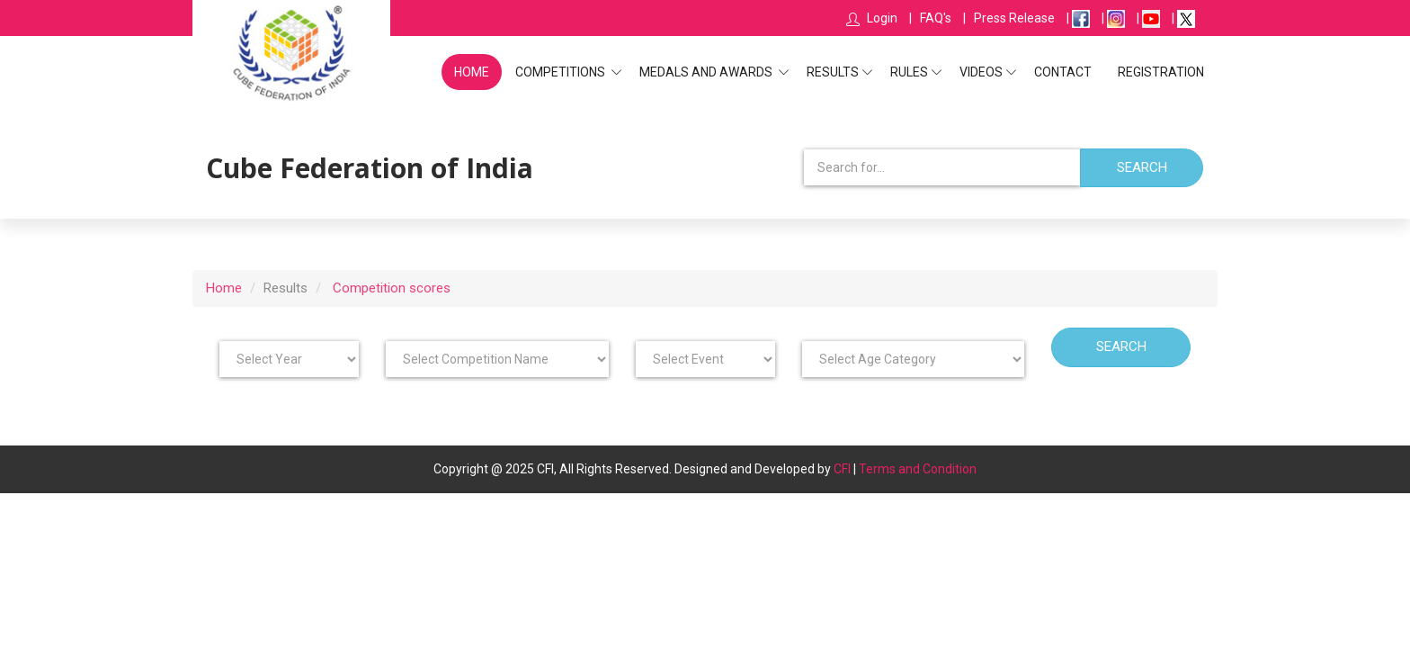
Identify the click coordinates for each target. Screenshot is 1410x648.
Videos (981, 72)
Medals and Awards (707, 72)
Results (833, 72)
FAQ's (935, 18)
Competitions (561, 72)
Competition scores (392, 286)
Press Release (1014, 18)
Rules (909, 72)
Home (471, 72)
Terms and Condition (918, 469)
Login (880, 18)
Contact (1063, 72)
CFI (842, 469)
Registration (1161, 72)
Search (1142, 167)
